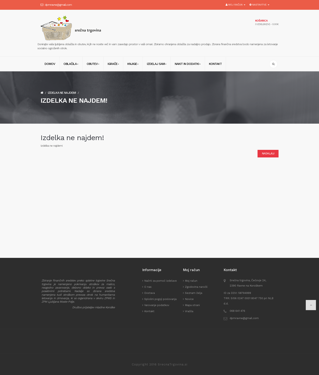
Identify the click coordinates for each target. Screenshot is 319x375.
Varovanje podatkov (156, 305)
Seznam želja (193, 292)
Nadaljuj (268, 153)
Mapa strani (192, 305)
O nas (148, 286)
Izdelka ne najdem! (62, 93)
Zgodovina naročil (196, 286)
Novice (189, 299)
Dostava (149, 292)
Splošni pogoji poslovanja (160, 299)
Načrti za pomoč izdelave (160, 280)
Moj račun (191, 280)
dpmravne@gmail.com (58, 4)
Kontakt (149, 311)
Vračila (189, 311)
